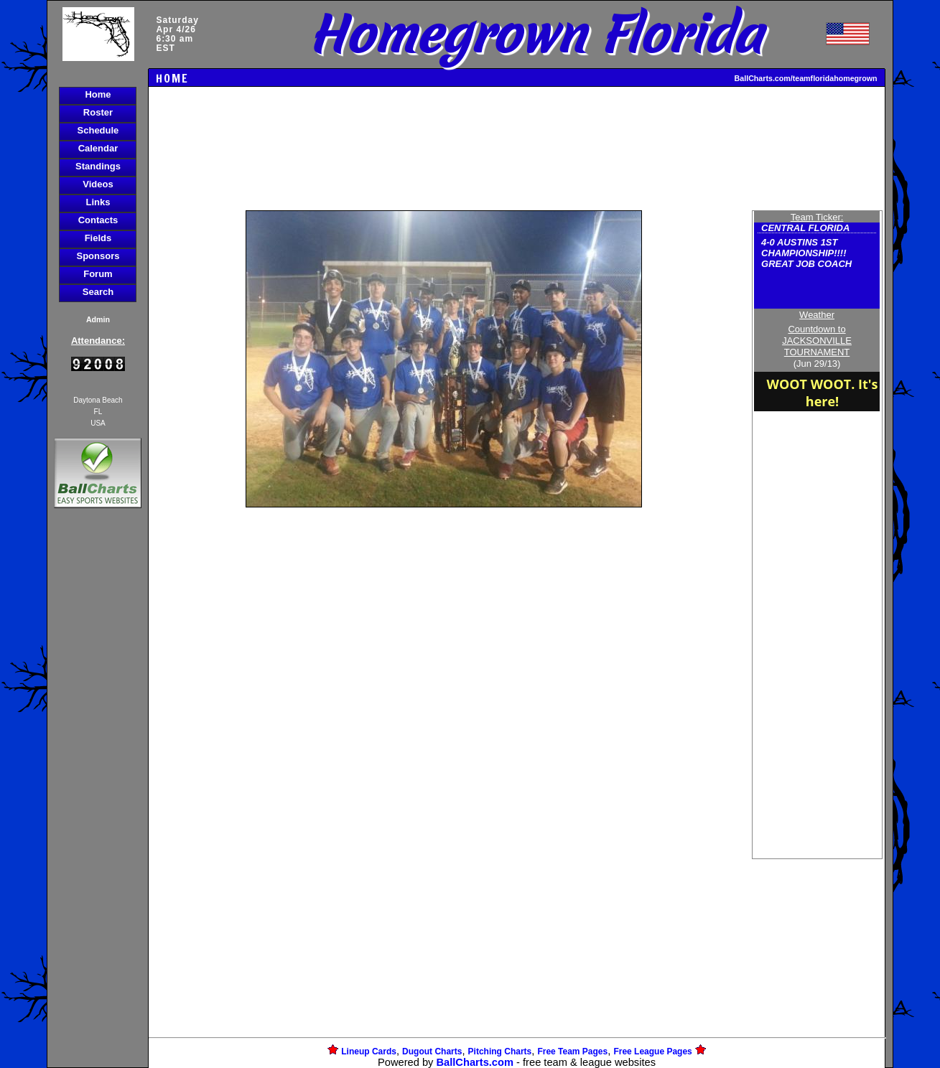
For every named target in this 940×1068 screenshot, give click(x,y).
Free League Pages (652, 1051)
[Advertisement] (98, 758)
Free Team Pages (572, 1051)
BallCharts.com (474, 1062)
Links (97, 202)
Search (98, 291)
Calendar (98, 148)
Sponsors (97, 255)
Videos (98, 184)
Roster (98, 112)
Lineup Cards (368, 1051)
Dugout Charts (432, 1051)
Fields (98, 238)
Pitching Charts (500, 1051)
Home (98, 94)
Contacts (98, 220)
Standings (98, 166)
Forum (97, 273)
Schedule (98, 130)
